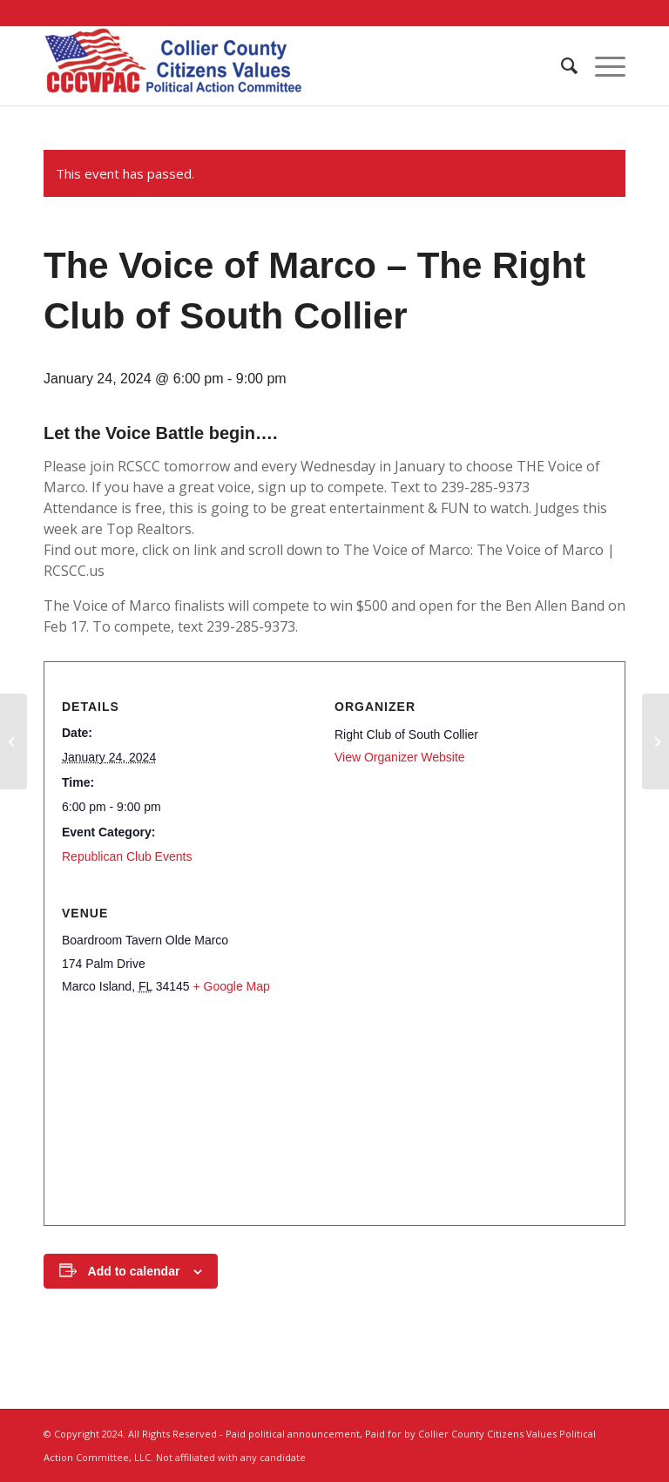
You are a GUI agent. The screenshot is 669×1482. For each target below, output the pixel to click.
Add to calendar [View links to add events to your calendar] (134, 1271)
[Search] (561, 66)
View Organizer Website (399, 757)
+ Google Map (231, 986)
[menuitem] (561, 66)
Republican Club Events (127, 856)
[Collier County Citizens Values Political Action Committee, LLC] (174, 66)
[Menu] (601, 66)
